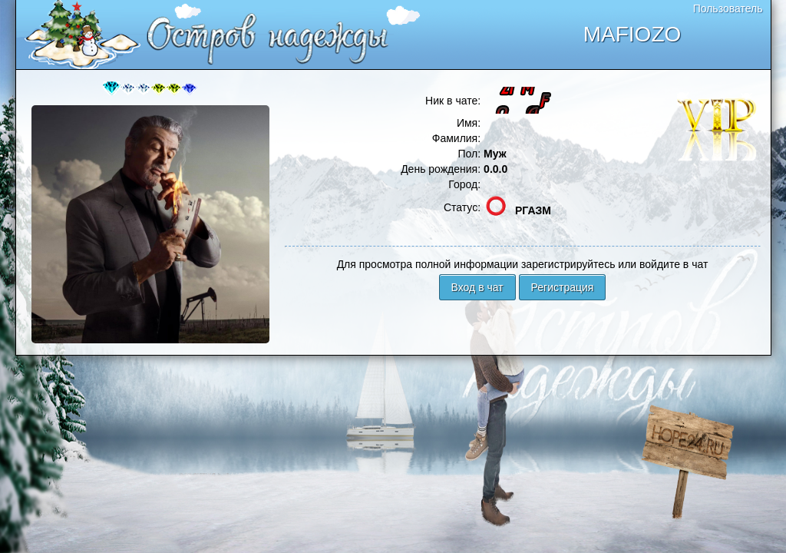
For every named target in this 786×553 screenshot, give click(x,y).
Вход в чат (477, 287)
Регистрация (562, 287)
